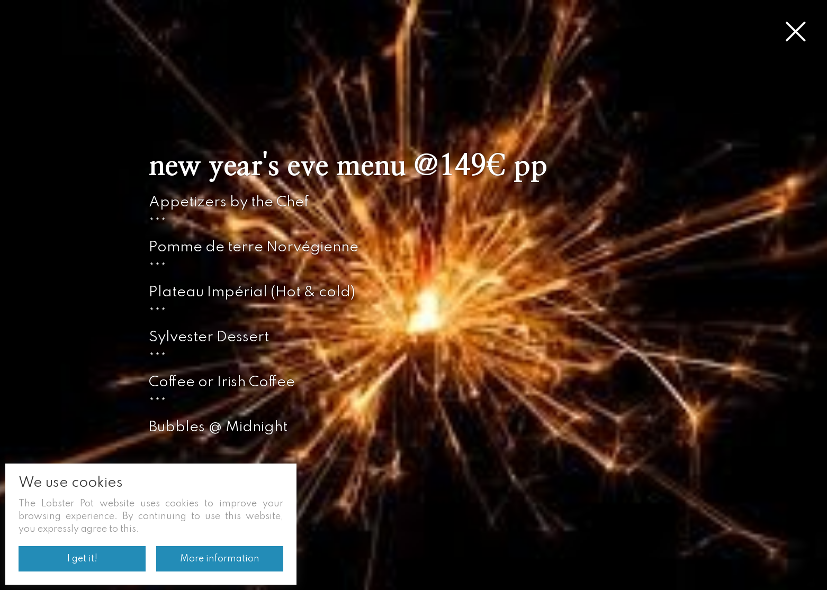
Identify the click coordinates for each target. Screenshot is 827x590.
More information (219, 559)
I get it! (82, 559)
